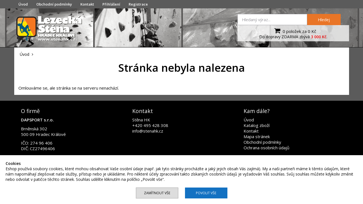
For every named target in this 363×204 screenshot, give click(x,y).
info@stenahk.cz (147, 131)
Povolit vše (206, 193)
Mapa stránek (257, 136)
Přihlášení (111, 4)
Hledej (324, 19)
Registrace (138, 4)
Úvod (23, 4)
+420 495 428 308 (150, 125)
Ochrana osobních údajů (266, 147)
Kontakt (87, 4)
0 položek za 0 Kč (294, 30)
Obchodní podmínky (54, 4)
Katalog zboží (257, 125)
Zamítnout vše (157, 193)
